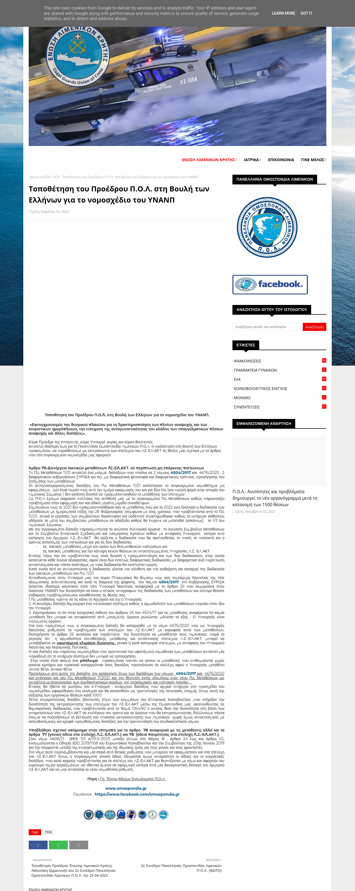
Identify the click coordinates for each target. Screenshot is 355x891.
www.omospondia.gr (126, 788)
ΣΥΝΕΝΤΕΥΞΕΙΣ (280, 406)
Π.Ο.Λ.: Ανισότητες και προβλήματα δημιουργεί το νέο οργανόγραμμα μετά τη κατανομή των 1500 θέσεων (274, 498)
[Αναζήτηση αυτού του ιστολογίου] (267, 327)
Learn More (283, 13)
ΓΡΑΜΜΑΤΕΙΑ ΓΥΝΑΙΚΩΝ (280, 370)
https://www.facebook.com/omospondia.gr (137, 794)
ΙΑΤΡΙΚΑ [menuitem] (251, 159)
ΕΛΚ (280, 379)
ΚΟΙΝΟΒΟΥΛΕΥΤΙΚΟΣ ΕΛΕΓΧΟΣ (280, 388)
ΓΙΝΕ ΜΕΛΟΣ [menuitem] (312, 159)
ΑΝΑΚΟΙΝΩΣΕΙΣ (280, 360)
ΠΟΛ (56, 177)
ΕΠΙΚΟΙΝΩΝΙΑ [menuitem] (281, 159)
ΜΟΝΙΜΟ (280, 397)
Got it (306, 13)
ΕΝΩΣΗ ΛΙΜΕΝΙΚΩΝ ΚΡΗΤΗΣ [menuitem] (208, 159)
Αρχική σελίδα (39, 177)
